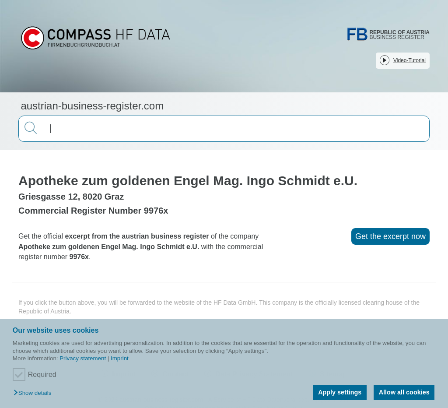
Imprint (120, 358)
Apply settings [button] (339, 392)
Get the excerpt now (390, 236)
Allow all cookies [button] (404, 392)
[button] (34, 393)
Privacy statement (83, 358)
